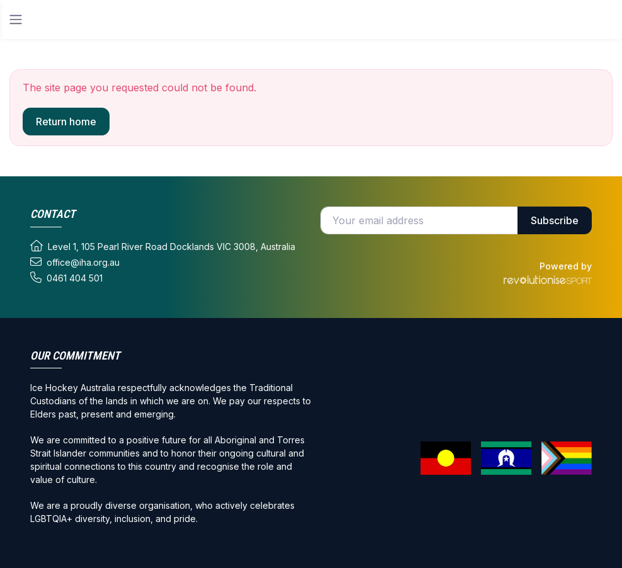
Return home (66, 121)
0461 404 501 (66, 277)
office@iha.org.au (75, 262)
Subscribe (555, 220)
